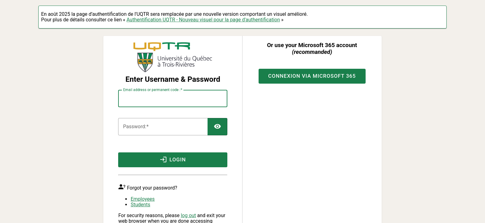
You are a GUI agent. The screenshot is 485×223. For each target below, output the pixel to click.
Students (140, 205)
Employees (143, 199)
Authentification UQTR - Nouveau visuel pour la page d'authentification (203, 20)
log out (188, 215)
